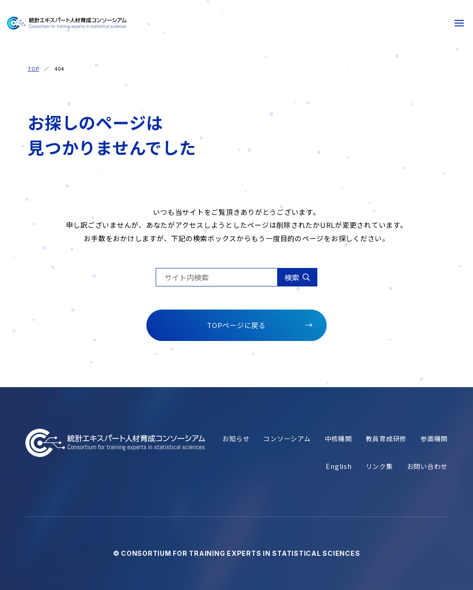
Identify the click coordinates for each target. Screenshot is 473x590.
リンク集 (379, 466)
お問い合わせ (427, 466)
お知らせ (235, 438)
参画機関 (434, 438)
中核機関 (338, 438)
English (339, 466)
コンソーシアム (286, 438)
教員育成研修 (386, 438)
